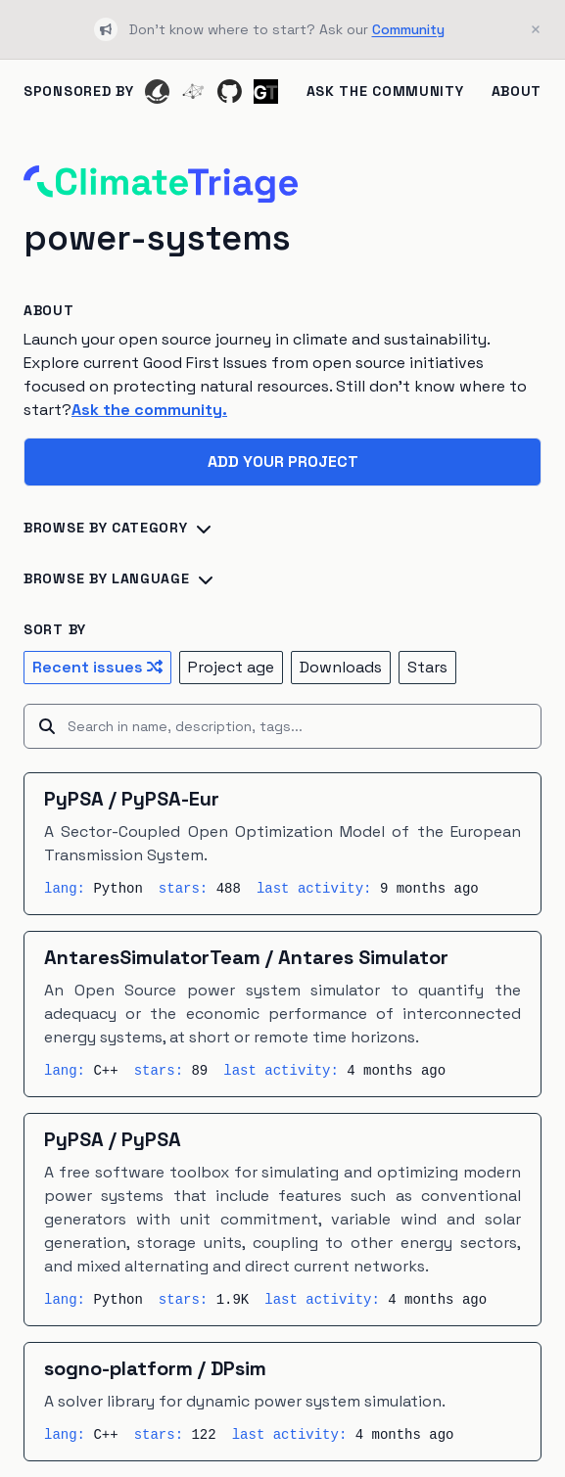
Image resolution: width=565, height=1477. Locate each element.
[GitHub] (229, 91)
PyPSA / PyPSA (112, 1139)
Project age (231, 667)
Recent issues (97, 667)
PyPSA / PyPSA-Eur (131, 798)
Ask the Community (385, 91)
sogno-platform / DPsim (155, 1368)
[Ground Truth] (266, 91)
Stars (427, 667)
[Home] (161, 184)
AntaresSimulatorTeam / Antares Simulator (246, 957)
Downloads (341, 667)
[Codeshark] (157, 91)
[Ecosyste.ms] (193, 91)
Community (408, 29)
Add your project (283, 461)
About (517, 91)
